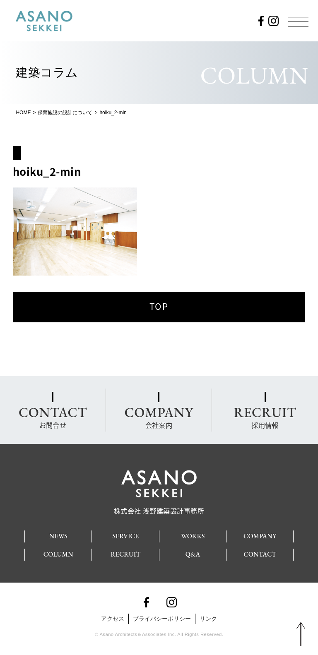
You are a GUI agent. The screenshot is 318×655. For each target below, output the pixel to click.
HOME (23, 112)
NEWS (58, 534)
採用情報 (264, 416)
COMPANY (259, 534)
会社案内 (158, 416)
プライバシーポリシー (162, 616)
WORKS (193, 534)
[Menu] (298, 21)
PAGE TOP (300, 634)
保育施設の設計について (65, 112)
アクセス (112, 616)
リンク (208, 616)
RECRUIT (125, 552)
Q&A (193, 552)
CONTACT (259, 552)
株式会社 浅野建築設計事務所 (159, 505)
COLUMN (58, 552)
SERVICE (125, 534)
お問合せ (52, 416)
